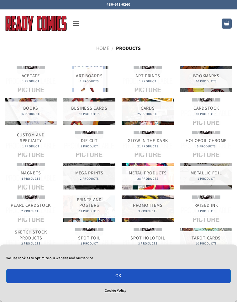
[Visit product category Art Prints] (148, 79)
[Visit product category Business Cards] (89, 111)
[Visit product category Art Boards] (89, 79)
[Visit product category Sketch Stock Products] (31, 241)
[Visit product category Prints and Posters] (89, 208)
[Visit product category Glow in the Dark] (148, 144)
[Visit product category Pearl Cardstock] (31, 208)
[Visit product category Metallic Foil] (206, 176)
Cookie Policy (115, 290)
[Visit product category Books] (31, 111)
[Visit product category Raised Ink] (206, 208)
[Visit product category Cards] (148, 111)
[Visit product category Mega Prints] (89, 176)
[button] (76, 23)
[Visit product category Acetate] (31, 79)
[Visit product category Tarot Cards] (206, 241)
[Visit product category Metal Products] (148, 176)
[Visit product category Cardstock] (206, 111)
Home (102, 48)
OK (118, 275)
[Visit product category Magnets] (31, 176)
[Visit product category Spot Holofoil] (148, 241)
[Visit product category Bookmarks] (206, 79)
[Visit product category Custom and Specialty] (31, 144)
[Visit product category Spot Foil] (89, 241)
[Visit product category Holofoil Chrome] (206, 144)
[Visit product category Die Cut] (89, 144)
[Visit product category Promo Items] (148, 208)
